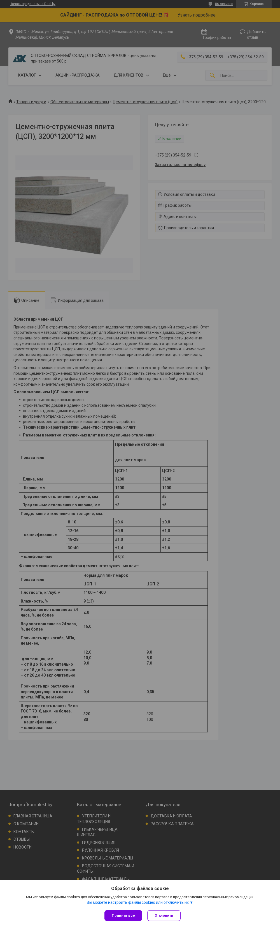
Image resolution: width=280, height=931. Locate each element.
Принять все (123, 915)
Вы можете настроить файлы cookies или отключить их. (138, 902)
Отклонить (164, 915)
